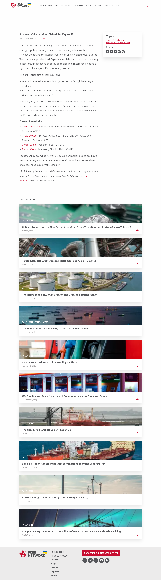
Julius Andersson (31, 126)
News (89, 6)
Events (79, 6)
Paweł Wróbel (29, 149)
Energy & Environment (116, 40)
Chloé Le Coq (29, 135)
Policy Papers (41, 322)
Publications (45, 6)
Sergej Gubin (29, 144)
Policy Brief (27, 221)
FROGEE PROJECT (64, 6)
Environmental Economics (118, 42)
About (119, 6)
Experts (109, 6)
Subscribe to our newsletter (101, 553)
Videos (98, 6)
